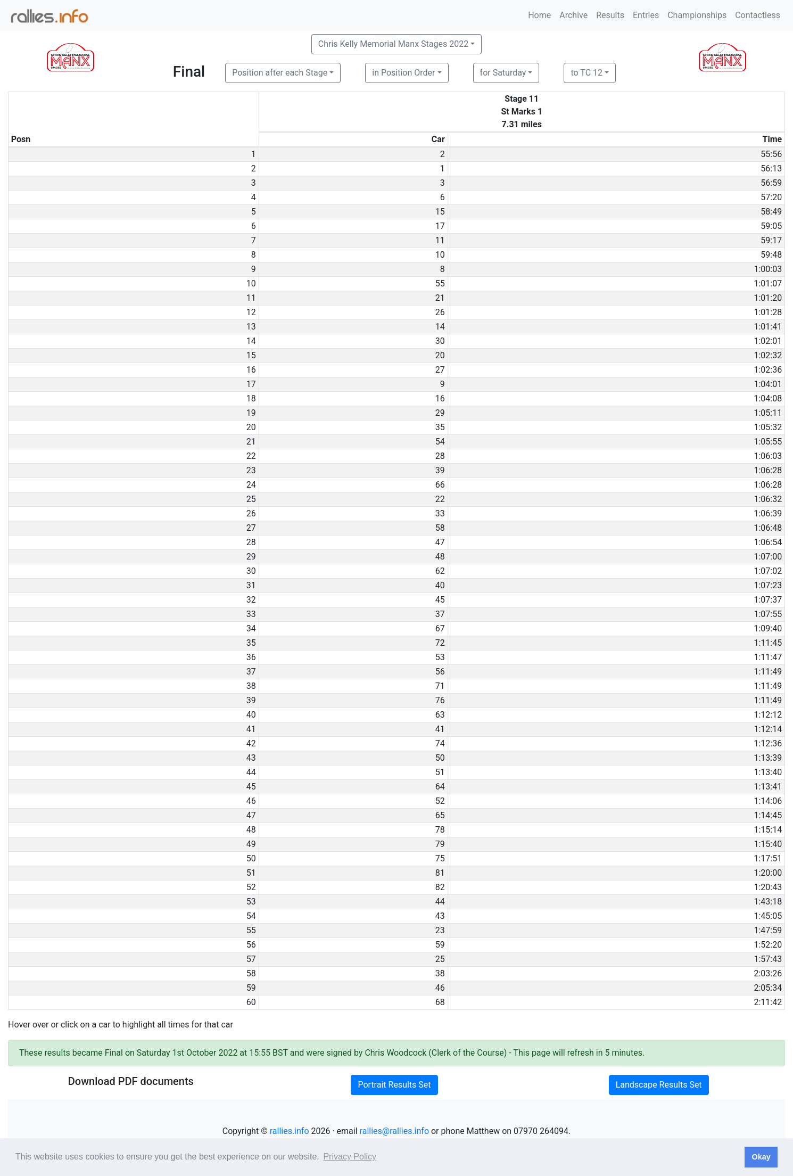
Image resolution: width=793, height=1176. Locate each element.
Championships (696, 15)
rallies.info (289, 1131)
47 (440, 542)
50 (440, 758)
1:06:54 (768, 542)
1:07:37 (768, 600)
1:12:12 (768, 715)
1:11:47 (768, 657)
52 (440, 801)
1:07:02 (768, 571)
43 (440, 916)
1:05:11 (768, 413)
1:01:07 (768, 283)
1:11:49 (768, 672)
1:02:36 (768, 370)
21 (440, 298)
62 (440, 571)
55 (440, 283)
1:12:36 (768, 743)
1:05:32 (768, 427)
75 (440, 858)
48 (440, 557)
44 (440, 902)
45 (440, 600)
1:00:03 (768, 269)
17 (440, 226)
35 (440, 427)
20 (440, 355)
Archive (573, 15)
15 (440, 212)
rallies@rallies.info (394, 1131)
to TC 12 (586, 73)
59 (440, 945)
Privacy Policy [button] (349, 1156)
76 (440, 700)
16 (440, 398)
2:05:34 (768, 988)
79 (440, 844)
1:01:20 (768, 298)
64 (440, 787)
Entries (646, 15)
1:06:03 (768, 456)
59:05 (771, 226)
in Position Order (403, 73)
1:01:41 (768, 327)
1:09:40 (768, 628)
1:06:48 (768, 528)
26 (440, 312)
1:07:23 (768, 585)
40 (440, 585)
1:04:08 (768, 398)
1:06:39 (768, 513)
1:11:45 (768, 643)
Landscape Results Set (659, 1085)
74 (440, 743)
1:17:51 (768, 858)
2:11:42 (768, 1002)
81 (440, 873)
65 (440, 815)
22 (440, 499)
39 (440, 470)
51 (440, 772)
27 (440, 370)
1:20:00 (768, 873)
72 (440, 643)
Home (539, 15)
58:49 (771, 212)
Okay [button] (760, 1157)
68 (440, 1002)
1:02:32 (768, 355)
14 (440, 327)
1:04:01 (768, 384)
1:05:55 (768, 442)
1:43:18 (768, 902)
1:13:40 (768, 772)
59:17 (771, 240)
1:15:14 (768, 830)
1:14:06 (768, 801)
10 (440, 255)
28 (440, 456)
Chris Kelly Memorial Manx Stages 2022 (393, 44)
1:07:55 (768, 614)
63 (440, 715)
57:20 (771, 197)
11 (440, 240)
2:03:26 (768, 973)
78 (440, 830)
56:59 (771, 183)
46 (440, 988)
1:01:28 (768, 312)
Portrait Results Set (394, 1085)
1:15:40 (768, 844)
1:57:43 (768, 959)
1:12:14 (768, 729)
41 (440, 729)
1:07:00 (768, 557)
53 (440, 657)
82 (440, 887)
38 (440, 973)
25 (440, 959)
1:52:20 (768, 945)
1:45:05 (768, 916)
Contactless (757, 15)
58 (440, 528)
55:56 (771, 154)
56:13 (771, 168)
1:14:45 (768, 815)
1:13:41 (768, 787)
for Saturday (503, 73)
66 (440, 485)
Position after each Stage (279, 73)
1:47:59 (768, 930)
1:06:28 (768, 470)
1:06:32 (768, 499)
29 (440, 413)
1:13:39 (768, 758)
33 (440, 513)
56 (440, 672)
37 (440, 614)
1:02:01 (768, 341)
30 (440, 341)
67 (440, 628)
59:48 (771, 255)
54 (440, 442)
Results (610, 15)
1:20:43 (768, 887)
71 (440, 686)
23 (440, 930)
